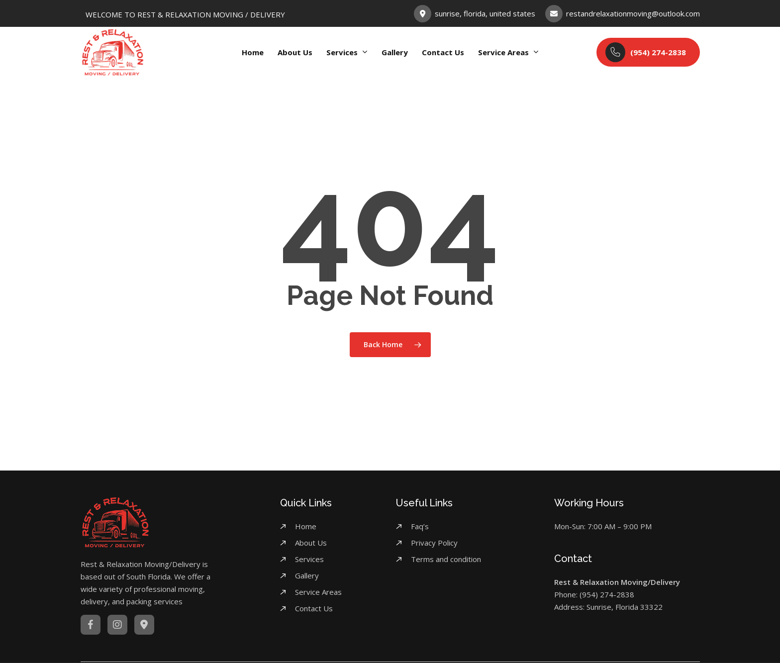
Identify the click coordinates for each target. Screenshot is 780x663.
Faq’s (420, 526)
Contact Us (314, 608)
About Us (311, 543)
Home (305, 526)
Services (309, 559)
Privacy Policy (434, 543)
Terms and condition (446, 559)
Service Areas (318, 592)
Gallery (307, 575)
